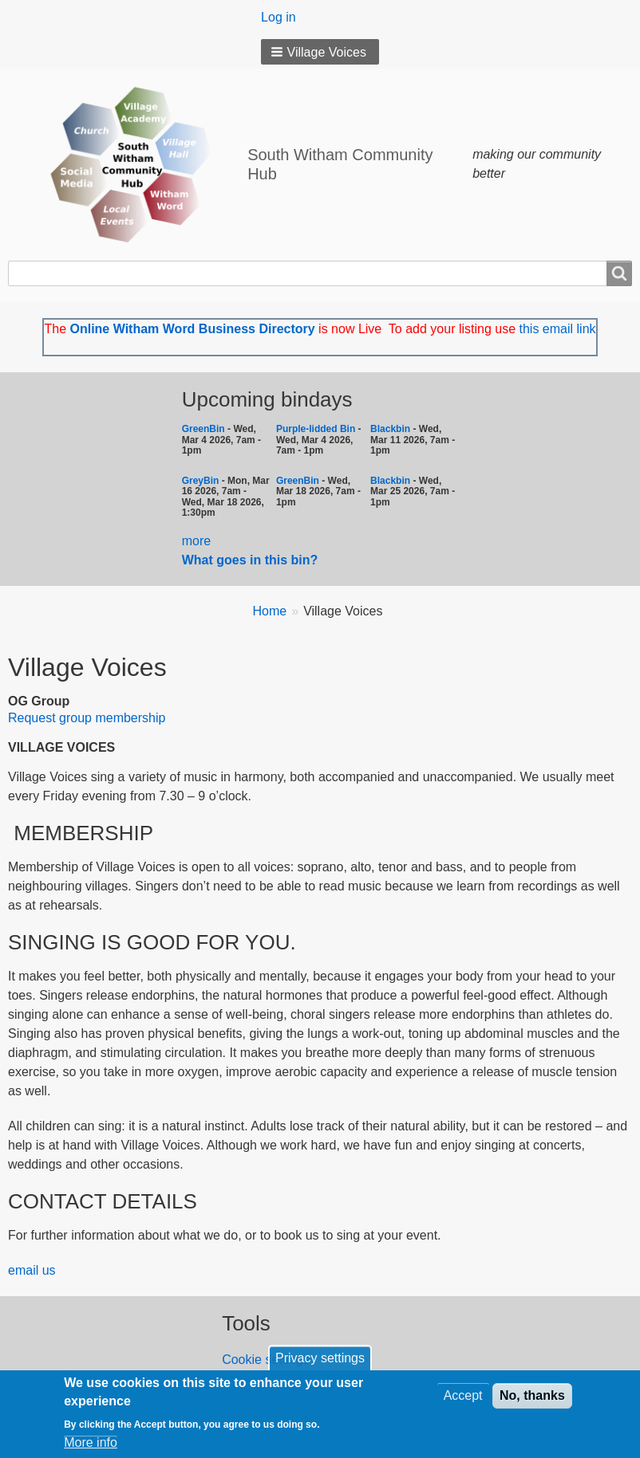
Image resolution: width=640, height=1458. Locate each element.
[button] (320, 52)
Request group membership (86, 718)
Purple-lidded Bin (315, 428)
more (196, 541)
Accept (463, 1396)
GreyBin (200, 480)
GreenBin (204, 428)
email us (32, 1270)
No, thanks (532, 1396)
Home (270, 611)
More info (90, 1442)
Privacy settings (320, 1359)
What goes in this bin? (252, 560)
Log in (278, 17)
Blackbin (390, 428)
